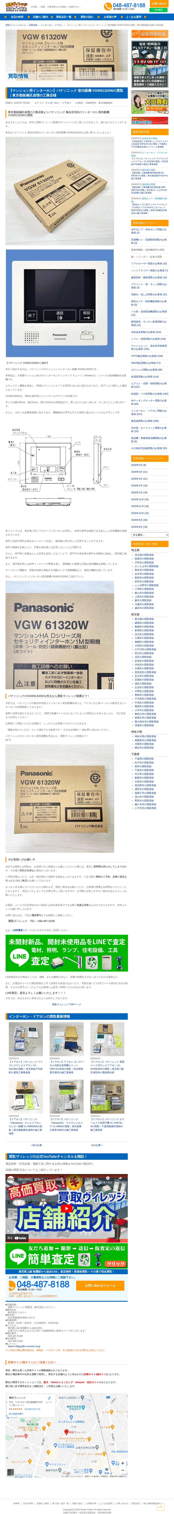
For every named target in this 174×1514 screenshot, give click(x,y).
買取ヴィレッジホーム (15, 25)
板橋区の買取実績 (144, 626)
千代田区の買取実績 (145, 698)
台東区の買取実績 (144, 668)
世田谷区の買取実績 (145, 672)
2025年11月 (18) (140, 506)
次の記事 (96, 1145)
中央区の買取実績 (144, 702)
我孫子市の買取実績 (145, 793)
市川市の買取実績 (144, 774)
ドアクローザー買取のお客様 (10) (149, 263)
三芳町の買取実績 (144, 589)
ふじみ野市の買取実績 (147, 585)
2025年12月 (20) (140, 499)
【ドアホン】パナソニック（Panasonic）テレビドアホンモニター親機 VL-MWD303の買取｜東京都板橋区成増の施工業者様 (26, 1107)
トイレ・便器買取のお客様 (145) (148, 338)
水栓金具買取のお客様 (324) (146, 332)
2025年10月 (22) (140, 513)
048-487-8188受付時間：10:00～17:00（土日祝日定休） (41, 1286)
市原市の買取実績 (144, 781)
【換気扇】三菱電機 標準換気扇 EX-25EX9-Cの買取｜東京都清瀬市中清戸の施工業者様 (149, 176)
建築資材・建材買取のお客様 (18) (149, 277)
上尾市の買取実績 (144, 596)
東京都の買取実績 (144, 619)
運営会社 (135, 1503)
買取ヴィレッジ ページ (66, 1004)
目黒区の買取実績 (144, 679)
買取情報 (33, 25)
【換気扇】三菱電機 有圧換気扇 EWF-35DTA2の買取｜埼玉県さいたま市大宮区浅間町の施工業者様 (149, 190)
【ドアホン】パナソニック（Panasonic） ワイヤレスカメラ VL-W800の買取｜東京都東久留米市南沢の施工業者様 (67, 1105)
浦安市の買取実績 (144, 789)
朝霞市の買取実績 (144, 558)
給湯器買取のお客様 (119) (145, 376)
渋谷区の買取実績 (144, 664)
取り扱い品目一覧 (61, 1503)
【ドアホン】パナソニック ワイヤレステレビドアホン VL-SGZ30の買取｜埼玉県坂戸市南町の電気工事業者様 (26, 1048)
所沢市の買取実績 (144, 581)
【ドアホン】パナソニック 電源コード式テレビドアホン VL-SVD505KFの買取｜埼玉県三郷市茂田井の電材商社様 (107, 1048)
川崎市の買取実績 (144, 744)
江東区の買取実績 (144, 638)
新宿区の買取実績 (144, 630)
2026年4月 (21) (139, 471)
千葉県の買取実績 (144, 758)
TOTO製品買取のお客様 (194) (147, 356)
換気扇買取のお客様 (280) (145, 421)
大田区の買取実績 (144, 645)
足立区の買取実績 (144, 676)
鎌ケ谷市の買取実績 (145, 804)
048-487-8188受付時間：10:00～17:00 (125, 7)
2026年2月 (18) (139, 485)
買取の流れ (87, 16)
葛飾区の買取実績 (144, 641)
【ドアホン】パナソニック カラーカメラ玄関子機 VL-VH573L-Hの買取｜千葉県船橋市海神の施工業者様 (107, 1105)
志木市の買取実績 (144, 573)
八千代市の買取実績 (145, 808)
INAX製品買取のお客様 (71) (146, 363)
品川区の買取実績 (144, 634)
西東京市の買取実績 (145, 717)
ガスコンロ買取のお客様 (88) (146, 369)
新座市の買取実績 (144, 577)
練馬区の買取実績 (144, 623)
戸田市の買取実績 (144, 562)
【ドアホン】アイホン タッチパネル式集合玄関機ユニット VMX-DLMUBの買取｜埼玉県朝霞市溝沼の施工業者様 (67, 1048)
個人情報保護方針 (150, 1503)
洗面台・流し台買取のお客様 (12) (149, 294)
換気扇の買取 (149, 170)
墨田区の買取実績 (144, 706)
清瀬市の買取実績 (144, 725)
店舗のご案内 (40, 16)
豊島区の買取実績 (144, 695)
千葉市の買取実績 (144, 770)
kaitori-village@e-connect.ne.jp (24, 1346)
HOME (18, 1503)
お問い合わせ (159, 3)
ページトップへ (165, 1507)
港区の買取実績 (143, 683)
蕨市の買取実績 (143, 600)
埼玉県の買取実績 (144, 555)
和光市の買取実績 (144, 570)
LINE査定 (159, 10)
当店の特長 (17, 16)
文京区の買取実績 (144, 687)
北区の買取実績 (143, 657)
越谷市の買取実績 (144, 608)
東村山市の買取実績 (145, 714)
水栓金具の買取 (150, 138)
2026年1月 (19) (139, 492)
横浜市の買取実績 (144, 747)
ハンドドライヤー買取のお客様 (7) (149, 270)
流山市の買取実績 (144, 796)
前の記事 (37, 1145)
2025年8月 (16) (139, 527)
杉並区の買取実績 (144, 660)
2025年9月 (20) (139, 520)
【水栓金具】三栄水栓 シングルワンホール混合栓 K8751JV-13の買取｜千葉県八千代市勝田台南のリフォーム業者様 (149, 144)
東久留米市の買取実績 (147, 721)
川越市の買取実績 (144, 604)
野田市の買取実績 (144, 800)
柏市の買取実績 (143, 766)
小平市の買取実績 (144, 710)
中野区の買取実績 (144, 691)
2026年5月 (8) (138, 465)
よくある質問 (133, 16)
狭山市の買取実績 (144, 592)
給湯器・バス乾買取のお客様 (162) (149, 393)
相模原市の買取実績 (145, 740)
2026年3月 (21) (139, 478)
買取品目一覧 (63, 16)
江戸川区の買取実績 (145, 649)
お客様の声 (110, 16)
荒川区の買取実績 (144, 653)
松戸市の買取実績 (144, 762)
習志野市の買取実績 (145, 785)
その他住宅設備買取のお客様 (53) (149, 448)
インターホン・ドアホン (51, 25)
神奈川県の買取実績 (145, 736)
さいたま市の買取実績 (147, 566)
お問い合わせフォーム (102, 1285)
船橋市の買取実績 (144, 777)
